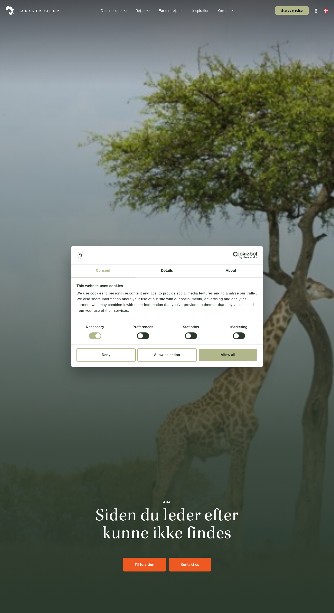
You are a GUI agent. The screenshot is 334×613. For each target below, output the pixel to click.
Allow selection (167, 355)
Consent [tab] (103, 270)
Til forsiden (144, 564)
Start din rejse (292, 10)
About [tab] (231, 270)
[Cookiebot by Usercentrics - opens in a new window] (239, 255)
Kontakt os (190, 564)
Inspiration (200, 10)
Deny (106, 355)
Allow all (228, 355)
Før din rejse (172, 10)
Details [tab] (167, 270)
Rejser (143, 10)
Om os (225, 10)
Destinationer (114, 10)
